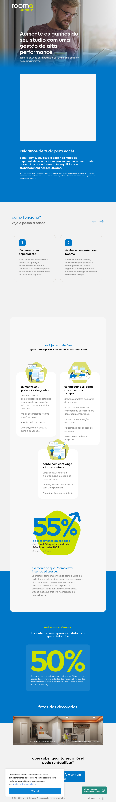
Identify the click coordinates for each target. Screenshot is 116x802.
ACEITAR (35, 791)
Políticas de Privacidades (24, 784)
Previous (93, 221)
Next (101, 221)
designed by (96, 798)
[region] (34, 783)
